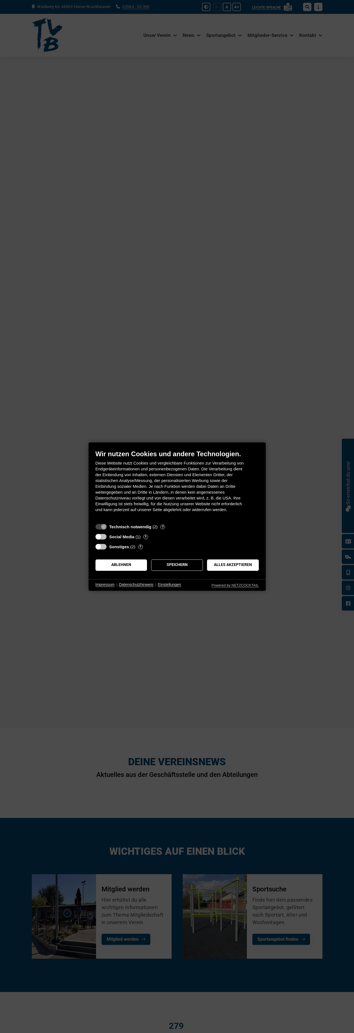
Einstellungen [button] (169, 585)
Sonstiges (119, 546)
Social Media (122, 536)
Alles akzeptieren (233, 565)
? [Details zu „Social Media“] (145, 537)
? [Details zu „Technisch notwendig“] (163, 527)
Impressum (105, 585)
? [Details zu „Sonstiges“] (140, 547)
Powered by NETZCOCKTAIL (235, 585)
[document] (177, 485)
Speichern (177, 565)
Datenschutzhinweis (136, 585)
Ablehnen (121, 565)
